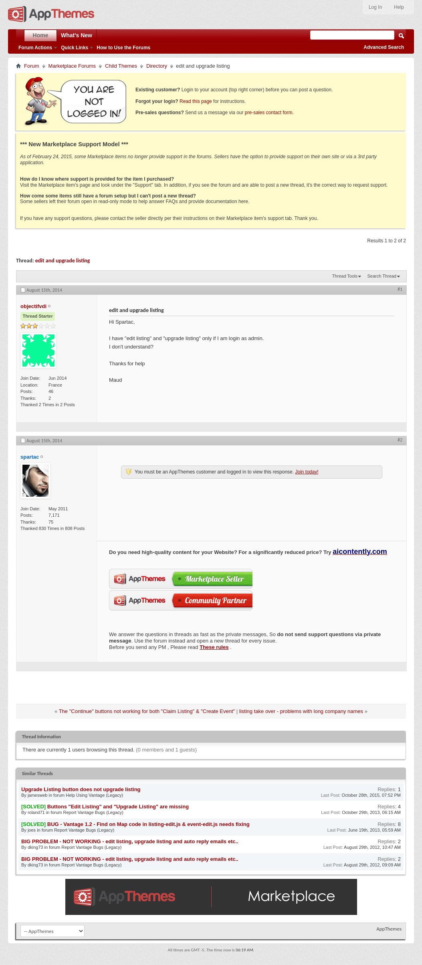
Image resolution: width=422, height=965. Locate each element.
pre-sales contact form (269, 112)
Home (40, 35)
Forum (31, 66)
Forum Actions (35, 47)
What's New (76, 35)
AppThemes (389, 929)
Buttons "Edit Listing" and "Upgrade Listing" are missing (118, 807)
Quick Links (74, 47)
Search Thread (381, 276)
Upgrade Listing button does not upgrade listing (81, 789)
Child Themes (121, 66)
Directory (156, 66)
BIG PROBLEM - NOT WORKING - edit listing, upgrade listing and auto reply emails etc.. (129, 841)
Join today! (306, 472)
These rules (214, 647)
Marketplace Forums (72, 66)
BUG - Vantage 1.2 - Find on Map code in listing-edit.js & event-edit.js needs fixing (148, 824)
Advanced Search (383, 47)
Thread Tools (344, 276)
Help (399, 7)
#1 (400, 289)
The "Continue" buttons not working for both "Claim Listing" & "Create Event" (147, 711)
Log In (375, 7)
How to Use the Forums (123, 47)
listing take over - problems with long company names (301, 711)
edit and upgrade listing (62, 260)
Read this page (196, 101)
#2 (400, 440)
